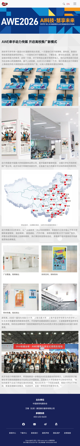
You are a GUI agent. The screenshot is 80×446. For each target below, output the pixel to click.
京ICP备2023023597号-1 (30, 442)
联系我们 (34, 433)
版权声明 (45, 433)
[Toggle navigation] (74, 3)
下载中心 (23, 433)
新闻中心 (12, 433)
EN (68, 4)
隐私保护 (56, 433)
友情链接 (67, 433)
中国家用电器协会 (40, 403)
